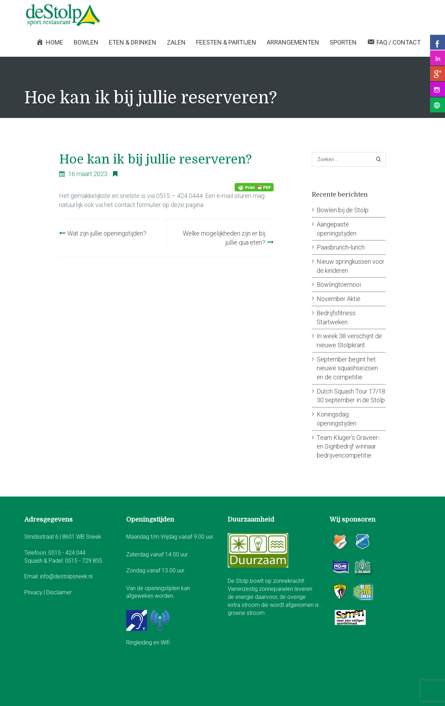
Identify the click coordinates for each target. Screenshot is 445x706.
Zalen (176, 42)
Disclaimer (59, 592)
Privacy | (35, 592)
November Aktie (339, 298)
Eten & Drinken (132, 42)
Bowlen (86, 42)
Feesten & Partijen (226, 42)
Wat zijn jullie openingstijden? (106, 233)
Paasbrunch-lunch (341, 247)
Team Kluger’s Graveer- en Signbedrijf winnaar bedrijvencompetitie (348, 446)
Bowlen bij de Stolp (343, 210)
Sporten (343, 42)
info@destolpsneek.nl (66, 576)
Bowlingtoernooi (339, 284)
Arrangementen (293, 42)
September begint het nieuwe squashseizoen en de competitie (347, 368)
